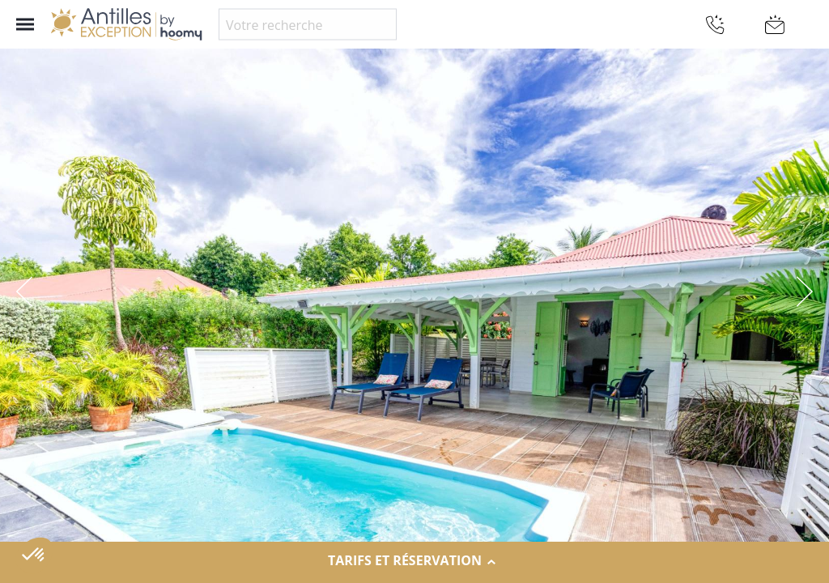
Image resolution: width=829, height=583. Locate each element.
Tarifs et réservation (414, 561)
